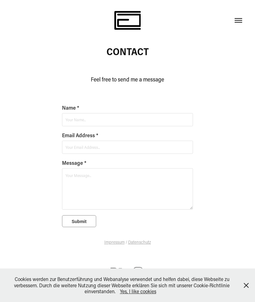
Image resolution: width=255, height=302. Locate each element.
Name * (70, 107)
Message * (74, 162)
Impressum (114, 242)
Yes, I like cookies (138, 291)
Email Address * (80, 135)
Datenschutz (139, 242)
